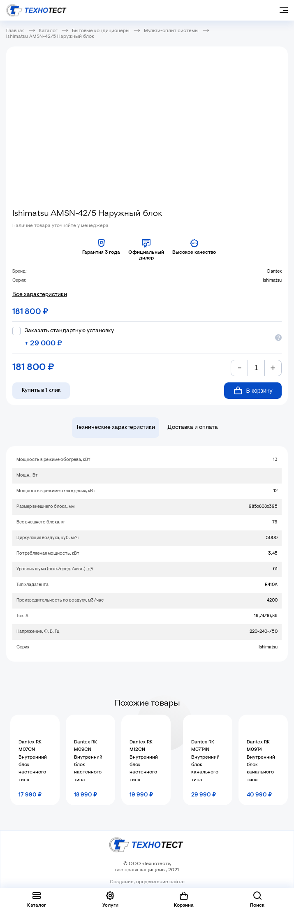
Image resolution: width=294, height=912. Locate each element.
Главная (15, 30)
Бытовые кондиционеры (101, 30)
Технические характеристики (115, 428)
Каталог (48, 30)
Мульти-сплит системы (171, 30)
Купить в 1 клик (41, 391)
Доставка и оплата (192, 428)
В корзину (253, 390)
